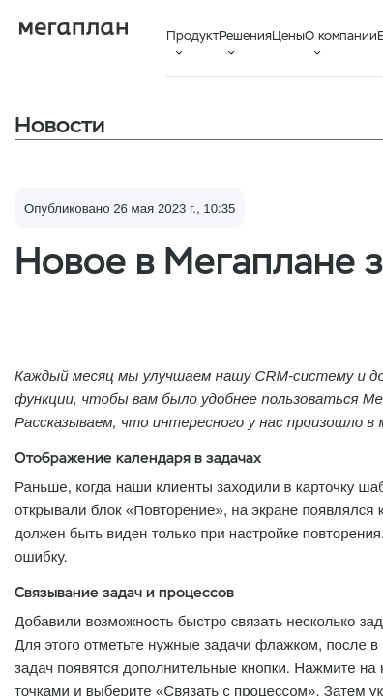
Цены (288, 35)
